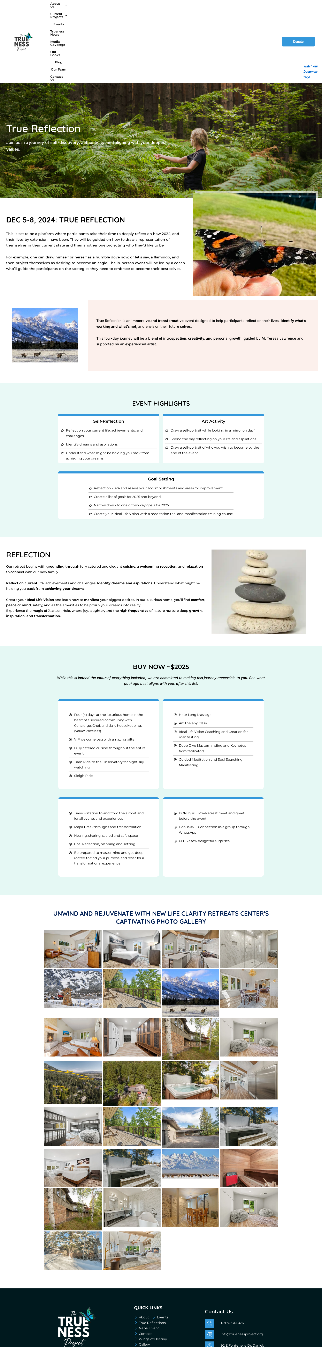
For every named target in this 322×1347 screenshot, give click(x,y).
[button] (74, 10)
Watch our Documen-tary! (311, 71)
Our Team (233, 10)
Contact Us (253, 10)
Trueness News (148, 10)
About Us (74, 10)
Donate (298, 10)
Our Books (201, 10)
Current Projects (102, 10)
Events (126, 10)
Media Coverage (176, 10)
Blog (217, 10)
